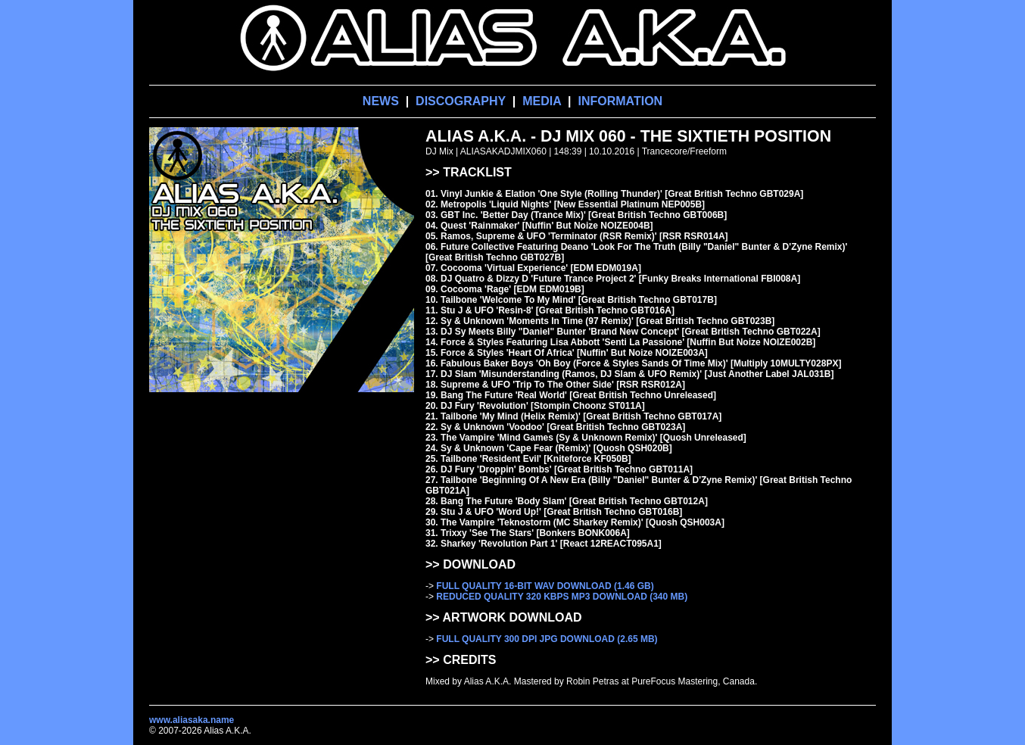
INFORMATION (620, 101)
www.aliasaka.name (191, 720)
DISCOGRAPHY (461, 101)
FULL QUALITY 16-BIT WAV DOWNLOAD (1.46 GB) (544, 586)
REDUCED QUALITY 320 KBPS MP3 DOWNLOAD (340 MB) (561, 596)
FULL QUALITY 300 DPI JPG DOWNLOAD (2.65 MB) (546, 639)
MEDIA (541, 101)
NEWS (381, 101)
